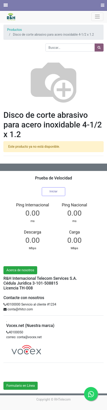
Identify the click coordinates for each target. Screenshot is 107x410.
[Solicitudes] (5, 5)
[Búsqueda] (99, 47)
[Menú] (102, 5)
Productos (14, 30)
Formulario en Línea (20, 385)
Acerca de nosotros (20, 270)
